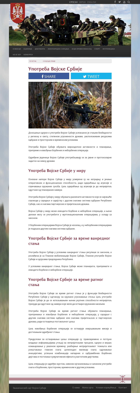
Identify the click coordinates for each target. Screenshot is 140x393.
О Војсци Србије (49, 61)
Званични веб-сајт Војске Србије (29, 388)
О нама (76, 387)
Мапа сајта (87, 387)
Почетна (32, 61)
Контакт (123, 387)
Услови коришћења (106, 387)
